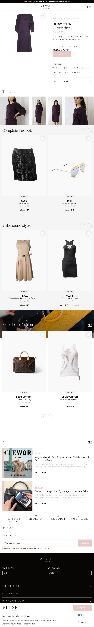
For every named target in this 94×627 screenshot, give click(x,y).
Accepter (82, 608)
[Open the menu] (3, 7)
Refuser (82, 615)
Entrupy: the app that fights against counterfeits (61, 491)
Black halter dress (70, 298)
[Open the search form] (8, 7)
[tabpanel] (24, 33)
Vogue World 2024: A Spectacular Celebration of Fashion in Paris (62, 459)
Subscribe (84, 543)
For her (60, 18)
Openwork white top (69, 399)
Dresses (76, 18)
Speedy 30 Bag (24, 399)
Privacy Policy (43, 549)
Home (54, 18)
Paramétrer (83, 622)
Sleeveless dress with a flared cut (24, 298)
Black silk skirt (24, 203)
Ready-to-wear (68, 18)
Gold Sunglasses (69, 203)
